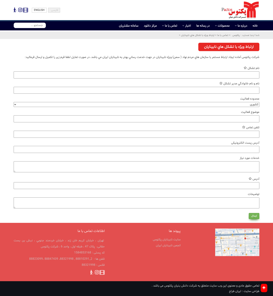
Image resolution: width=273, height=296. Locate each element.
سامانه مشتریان (128, 26)
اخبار (188, 26)
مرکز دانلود (150, 26)
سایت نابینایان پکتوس (167, 239)
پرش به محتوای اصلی (0, 4)
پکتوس (236, 35)
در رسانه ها (203, 26)
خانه (255, 26)
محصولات (224, 26)
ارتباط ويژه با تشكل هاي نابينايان (197, 35)
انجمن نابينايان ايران (168, 245)
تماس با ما (171, 26)
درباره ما (242, 26)
